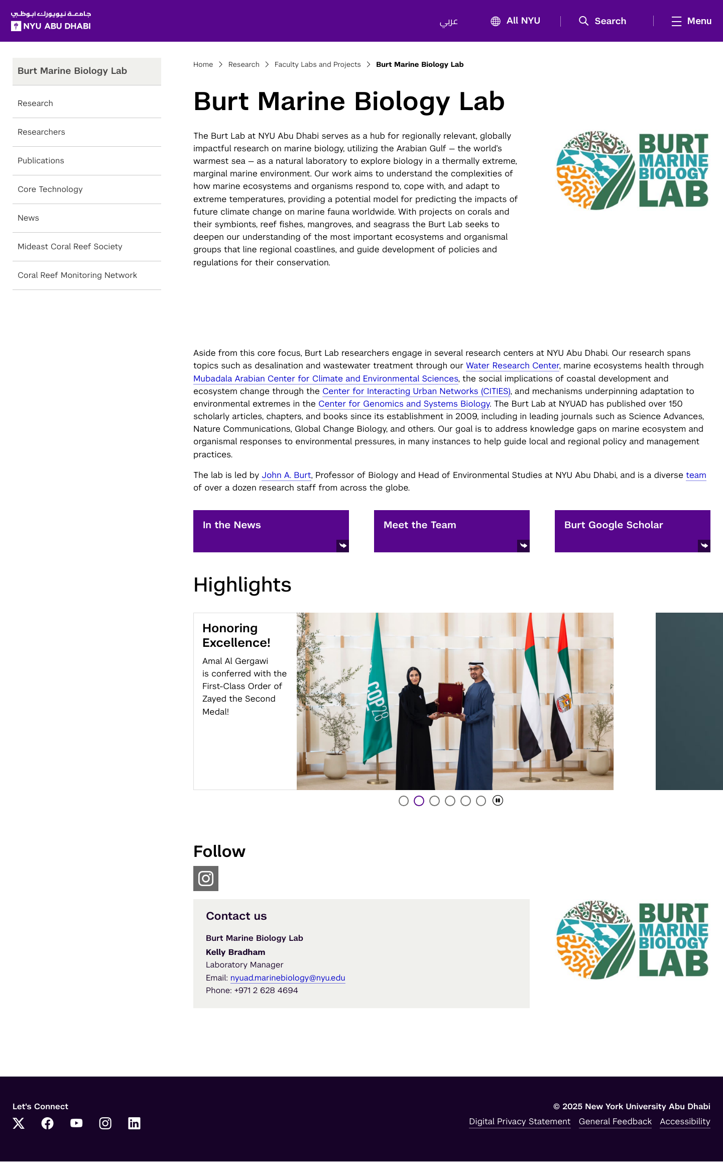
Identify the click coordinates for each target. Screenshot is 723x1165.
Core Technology (50, 192)
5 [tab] (466, 804)
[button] (604, 23)
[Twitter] (18, 1128)
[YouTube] (76, 1128)
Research (35, 107)
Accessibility (685, 1124)
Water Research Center (512, 368)
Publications (41, 164)
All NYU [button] (511, 23)
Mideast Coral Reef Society (70, 250)
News (28, 221)
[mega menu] (687, 22)
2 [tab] (419, 804)
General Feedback (615, 1124)
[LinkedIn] (134, 1128)
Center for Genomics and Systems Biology (404, 407)
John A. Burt (286, 478)
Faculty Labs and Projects (318, 68)
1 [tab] (404, 804)
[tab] (498, 804)
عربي (447, 23)
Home (203, 68)
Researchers (41, 135)
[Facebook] (47, 1128)
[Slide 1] (455, 705)
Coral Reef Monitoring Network (77, 278)
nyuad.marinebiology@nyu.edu (287, 981)
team (696, 478)
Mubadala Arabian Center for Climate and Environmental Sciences (325, 381)
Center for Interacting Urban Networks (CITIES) (416, 394)
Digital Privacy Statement (519, 1124)
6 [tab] (482, 804)
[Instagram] (105, 1128)
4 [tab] (451, 804)
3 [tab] (435, 804)
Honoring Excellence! (236, 639)
